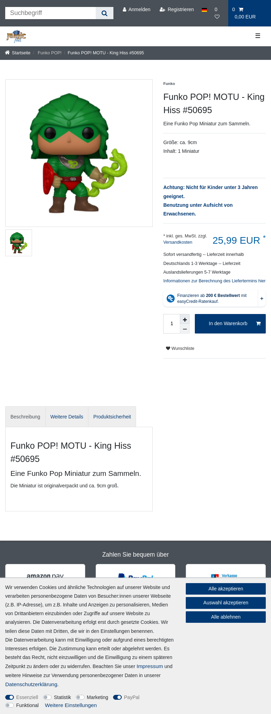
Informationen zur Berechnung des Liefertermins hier (214, 280)
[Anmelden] (136, 9)
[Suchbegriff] (50, 13)
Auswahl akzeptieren (226, 602)
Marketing (97, 697)
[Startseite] (18, 52)
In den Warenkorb (235, 324)
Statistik (62, 697)
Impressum (149, 666)
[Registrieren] (177, 9)
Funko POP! (49, 52)
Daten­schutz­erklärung (31, 684)
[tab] (25, 416)
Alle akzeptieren (225, 588)
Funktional (27, 705)
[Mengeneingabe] (171, 324)
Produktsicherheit (112, 416)
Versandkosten (177, 242)
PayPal (132, 697)
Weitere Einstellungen (71, 705)
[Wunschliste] (219, 13)
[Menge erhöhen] (185, 319)
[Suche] (104, 13)
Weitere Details (66, 416)
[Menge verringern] (185, 329)
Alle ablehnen (226, 617)
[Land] (204, 9)
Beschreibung (25, 416)
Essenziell (27, 697)
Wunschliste (180, 348)
